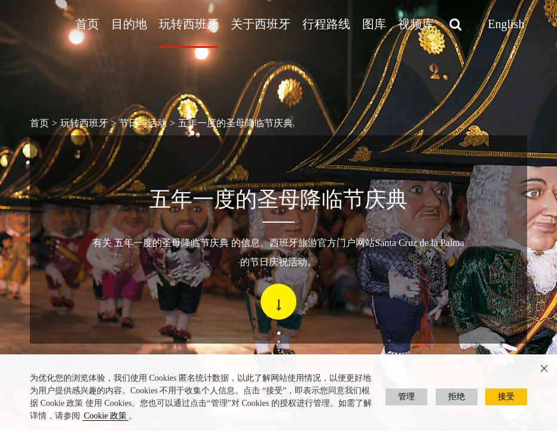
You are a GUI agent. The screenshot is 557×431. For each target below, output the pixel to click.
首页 (87, 24)
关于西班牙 (260, 24)
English (506, 24)
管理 (406, 396)
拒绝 (456, 396)
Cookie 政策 (105, 415)
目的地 (129, 24)
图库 (374, 24)
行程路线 (326, 24)
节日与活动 (143, 123)
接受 (506, 396)
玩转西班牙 (189, 24)
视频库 (416, 24)
